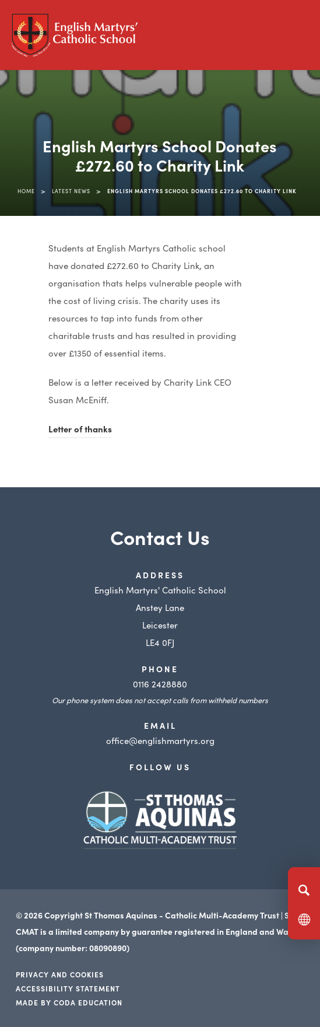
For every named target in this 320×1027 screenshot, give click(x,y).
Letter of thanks (80, 428)
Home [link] (26, 190)
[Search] (304, 889)
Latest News (71, 190)
